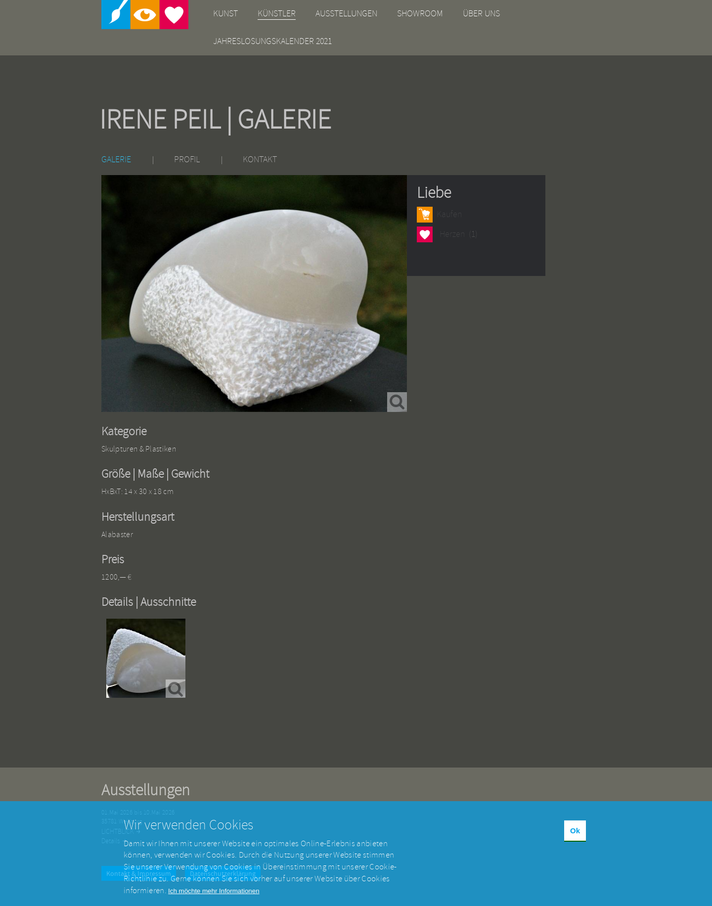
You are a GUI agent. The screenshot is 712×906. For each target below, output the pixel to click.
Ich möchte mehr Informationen (213, 897)
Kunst (225, 13)
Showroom (420, 13)
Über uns (481, 13)
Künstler (277, 13)
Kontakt (260, 159)
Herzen (425, 234)
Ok (575, 837)
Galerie (116, 159)
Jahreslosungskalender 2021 (272, 41)
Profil (187, 159)
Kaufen (449, 214)
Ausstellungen (346, 13)
